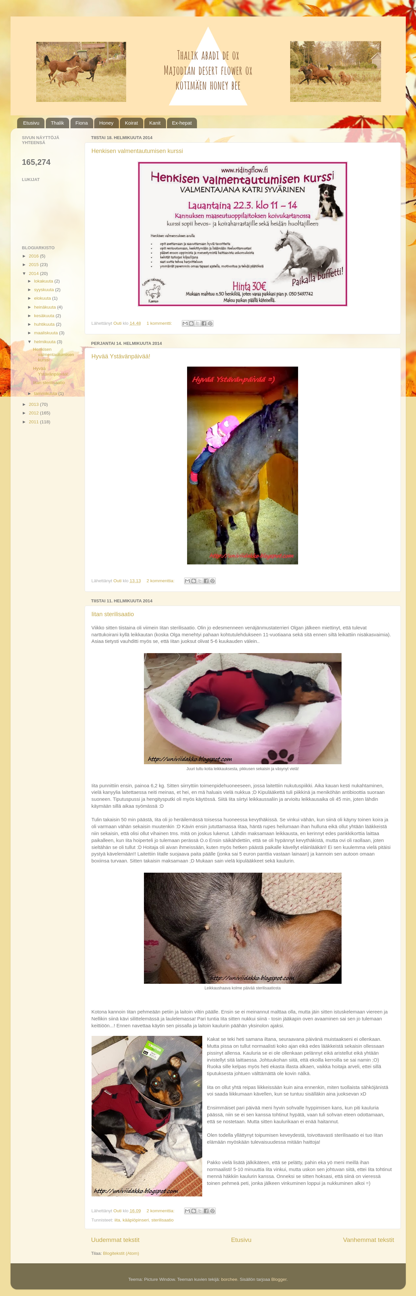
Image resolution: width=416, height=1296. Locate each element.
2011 (34, 421)
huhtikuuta (45, 324)
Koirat (131, 123)
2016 (34, 256)
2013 (34, 404)
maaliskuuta (46, 332)
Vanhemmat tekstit (368, 1239)
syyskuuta (44, 289)
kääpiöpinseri (136, 1220)
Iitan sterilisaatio (113, 614)
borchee (229, 1279)
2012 (34, 412)
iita (117, 1220)
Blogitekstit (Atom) (121, 1253)
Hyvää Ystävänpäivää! (121, 356)
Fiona (81, 123)
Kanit (154, 123)
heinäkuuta (45, 307)
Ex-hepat (182, 123)
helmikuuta (45, 341)
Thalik (57, 123)
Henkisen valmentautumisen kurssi (137, 151)
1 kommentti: (160, 323)
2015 (34, 264)
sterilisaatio (162, 1220)
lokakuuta (44, 281)
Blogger (279, 1279)
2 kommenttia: (161, 580)
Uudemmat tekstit (115, 1239)
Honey (106, 123)
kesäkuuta (45, 315)
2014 (34, 273)
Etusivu (31, 123)
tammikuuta (46, 393)
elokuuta (43, 298)
